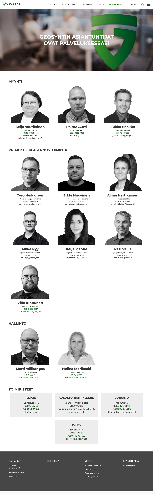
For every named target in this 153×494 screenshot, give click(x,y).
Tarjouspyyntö (148, 4)
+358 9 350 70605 (30, 133)
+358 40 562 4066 (30, 375)
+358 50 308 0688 (122, 201)
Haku (143, 4)
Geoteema (87, 5)
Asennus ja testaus (16, 472)
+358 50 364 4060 (30, 201)
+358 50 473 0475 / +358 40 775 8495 (76, 409)
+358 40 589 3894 (122, 133)
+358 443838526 (30, 255)
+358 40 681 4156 (76, 255)
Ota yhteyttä (115, 5)
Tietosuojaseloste (91, 477)
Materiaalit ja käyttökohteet (14, 467)
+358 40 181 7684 (76, 375)
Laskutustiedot (91, 469)
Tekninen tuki (14, 477)
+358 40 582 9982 (76, 133)
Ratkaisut (50, 5)
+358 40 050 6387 (30, 309)
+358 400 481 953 (123, 255)
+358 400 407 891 (30, 136)
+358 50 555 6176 (76, 201)
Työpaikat (132, 5)
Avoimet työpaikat (92, 473)
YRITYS (101, 5)
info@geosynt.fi (129, 466)
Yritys (88, 461)
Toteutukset (69, 5)
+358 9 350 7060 (31, 409)
